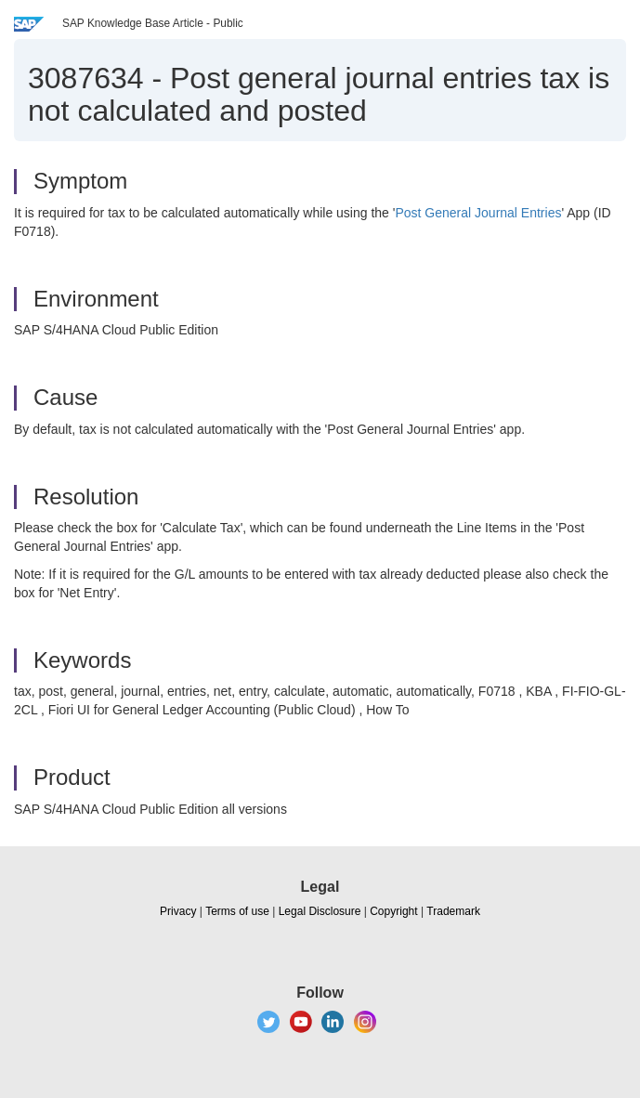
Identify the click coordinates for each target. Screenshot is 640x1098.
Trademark (453, 911)
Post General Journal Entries (478, 212)
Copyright (393, 911)
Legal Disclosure (320, 911)
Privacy (178, 911)
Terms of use (237, 911)
